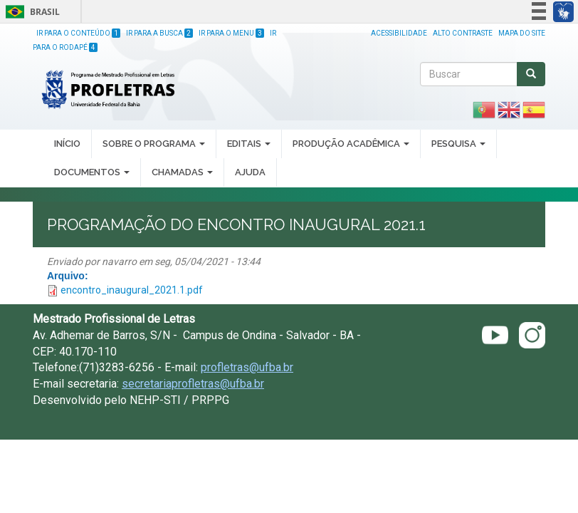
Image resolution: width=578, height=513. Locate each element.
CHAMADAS (182, 172)
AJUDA (250, 172)
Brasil (30, 12)
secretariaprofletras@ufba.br (193, 383)
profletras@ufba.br (247, 367)
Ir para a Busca (159, 33)
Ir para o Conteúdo (78, 33)
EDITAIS (248, 143)
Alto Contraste (463, 33)
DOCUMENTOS (92, 172)
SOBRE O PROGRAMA (154, 143)
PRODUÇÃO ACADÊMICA (351, 143)
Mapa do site (521, 33)
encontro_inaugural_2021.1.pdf (132, 290)
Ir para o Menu (231, 33)
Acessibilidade (399, 33)
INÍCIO (67, 143)
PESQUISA (458, 143)
